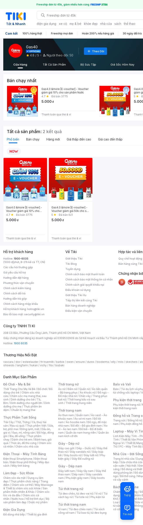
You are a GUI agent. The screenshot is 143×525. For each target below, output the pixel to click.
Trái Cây (8, 422)
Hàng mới (53, 139)
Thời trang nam (69, 410)
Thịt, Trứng (23, 422)
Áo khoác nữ (87, 392)
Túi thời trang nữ (70, 489)
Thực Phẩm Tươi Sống (19, 417)
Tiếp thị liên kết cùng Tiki (81, 300)
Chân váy (85, 396)
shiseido (8, 365)
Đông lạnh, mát (29, 429)
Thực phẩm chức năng (24, 481)
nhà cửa (106, 23)
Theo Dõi (95, 51)
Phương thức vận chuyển (18, 283)
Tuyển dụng (72, 269)
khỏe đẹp (91, 23)
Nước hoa (18, 498)
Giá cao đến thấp (110, 139)
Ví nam (62, 509)
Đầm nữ (72, 389)
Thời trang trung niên (79, 403)
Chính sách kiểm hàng (17, 288)
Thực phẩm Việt (36, 425)
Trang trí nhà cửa (123, 458)
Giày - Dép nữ (68, 443)
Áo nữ (61, 389)
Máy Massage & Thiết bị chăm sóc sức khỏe (28, 486)
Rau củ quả (17, 425)
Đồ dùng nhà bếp (14, 514)
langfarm (22, 365)
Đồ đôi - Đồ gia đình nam (86, 425)
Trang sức (119, 420)
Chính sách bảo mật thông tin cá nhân (89, 279)
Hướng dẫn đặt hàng (16, 277)
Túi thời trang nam (72, 504)
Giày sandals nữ (80, 451)
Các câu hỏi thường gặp (18, 267)
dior (17, 361)
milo (120, 361)
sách (117, 23)
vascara (8, 361)
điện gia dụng (46, 23)
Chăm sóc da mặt (14, 477)
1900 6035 (20, 343)
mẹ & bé (75, 23)
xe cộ (63, 23)
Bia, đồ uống (17, 436)
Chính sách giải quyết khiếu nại (84, 284)
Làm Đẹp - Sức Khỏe (18, 473)
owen (70, 361)
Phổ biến (13, 139)
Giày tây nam (85, 471)
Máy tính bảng (20, 465)
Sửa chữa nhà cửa (131, 462)
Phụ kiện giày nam (77, 477)
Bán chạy (32, 139)
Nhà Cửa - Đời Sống (128, 454)
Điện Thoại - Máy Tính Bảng (24, 454)
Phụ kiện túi (97, 497)
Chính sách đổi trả (14, 293)
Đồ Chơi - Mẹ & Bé (17, 384)
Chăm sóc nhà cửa (27, 446)
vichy (43, 365)
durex (90, 361)
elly (113, 361)
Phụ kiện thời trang (127, 400)
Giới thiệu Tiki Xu (75, 295)
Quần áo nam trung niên (81, 432)
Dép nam (78, 474)
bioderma (103, 361)
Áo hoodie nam (75, 422)
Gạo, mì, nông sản (23, 432)
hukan (34, 365)
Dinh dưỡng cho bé (23, 399)
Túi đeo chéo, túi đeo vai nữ (75, 493)
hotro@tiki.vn (35, 309)
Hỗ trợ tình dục (35, 498)
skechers (132, 361)
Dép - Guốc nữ (86, 448)
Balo (116, 389)
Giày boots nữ (73, 455)
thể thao (129, 23)
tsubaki (59, 365)
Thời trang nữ (68, 384)
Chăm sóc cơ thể (22, 484)
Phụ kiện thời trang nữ (126, 404)
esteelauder (30, 361)
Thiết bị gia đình (37, 514)
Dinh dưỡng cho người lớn (26, 403)
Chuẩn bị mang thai (23, 410)
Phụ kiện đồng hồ (131, 423)
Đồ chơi (42, 389)
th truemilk (47, 361)
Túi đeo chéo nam (80, 509)
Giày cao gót (66, 448)
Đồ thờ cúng (127, 476)
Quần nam (82, 415)
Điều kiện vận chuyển (78, 310)
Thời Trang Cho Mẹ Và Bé (19, 389)
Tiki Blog (71, 263)
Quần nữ (84, 389)
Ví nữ (98, 493)
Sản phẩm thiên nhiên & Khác (25, 490)
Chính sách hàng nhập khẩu (20, 304)
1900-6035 (21, 258)
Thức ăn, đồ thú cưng (23, 443)
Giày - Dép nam (70, 466)
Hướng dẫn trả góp (15, 298)
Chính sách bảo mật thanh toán (84, 274)
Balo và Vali (122, 384)
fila (51, 365)
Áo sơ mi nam (82, 418)
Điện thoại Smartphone (17, 458)
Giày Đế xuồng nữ (83, 458)
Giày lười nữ (91, 455)
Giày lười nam (66, 471)
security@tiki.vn (34, 314)
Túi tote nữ (81, 497)
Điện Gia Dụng (14, 509)
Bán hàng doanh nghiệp (80, 305)
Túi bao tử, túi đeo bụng (92, 512)
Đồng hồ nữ (135, 420)
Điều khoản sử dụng (77, 290)
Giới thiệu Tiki (73, 258)
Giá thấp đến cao (79, 139)
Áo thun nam (66, 415)
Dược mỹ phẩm (38, 502)
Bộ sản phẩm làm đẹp (26, 500)
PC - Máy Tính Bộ (130, 446)
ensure (80, 361)
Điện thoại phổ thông (23, 462)
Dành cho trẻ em (22, 439)
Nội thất (131, 465)
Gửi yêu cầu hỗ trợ (14, 272)
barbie (60, 361)
